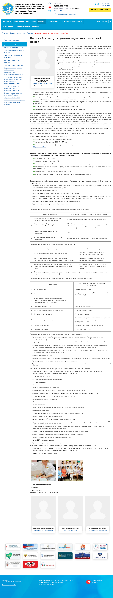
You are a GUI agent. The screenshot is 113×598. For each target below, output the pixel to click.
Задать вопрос (101, 21)
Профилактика (52, 21)
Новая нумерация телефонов (66, 14)
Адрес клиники (58, 10)
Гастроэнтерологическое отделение (13, 56)
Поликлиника (19, 21)
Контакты (35, 26)
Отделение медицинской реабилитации (13, 69)
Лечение (41, 21)
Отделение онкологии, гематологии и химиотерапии (14, 99)
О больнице (7, 21)
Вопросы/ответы (23, 26)
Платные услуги (8, 26)
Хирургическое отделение (13, 48)
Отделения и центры (17, 33)
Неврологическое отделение (14, 65)
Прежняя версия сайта (9, 585)
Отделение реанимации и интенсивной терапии (13, 94)
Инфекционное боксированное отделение (13, 73)
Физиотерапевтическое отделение (12, 103)
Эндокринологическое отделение (12, 61)
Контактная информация (47, 584)
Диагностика (31, 21)
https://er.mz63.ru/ (39, 147)
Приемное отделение (11, 40)
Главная (5, 33)
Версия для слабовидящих (106, 4)
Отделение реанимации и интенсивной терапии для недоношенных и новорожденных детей (13, 80)
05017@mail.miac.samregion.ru (53, 582)
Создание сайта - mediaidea (97, 581)
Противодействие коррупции (71, 21)
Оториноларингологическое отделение (14, 51)
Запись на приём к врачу (100, 9)
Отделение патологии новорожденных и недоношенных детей (11, 88)
